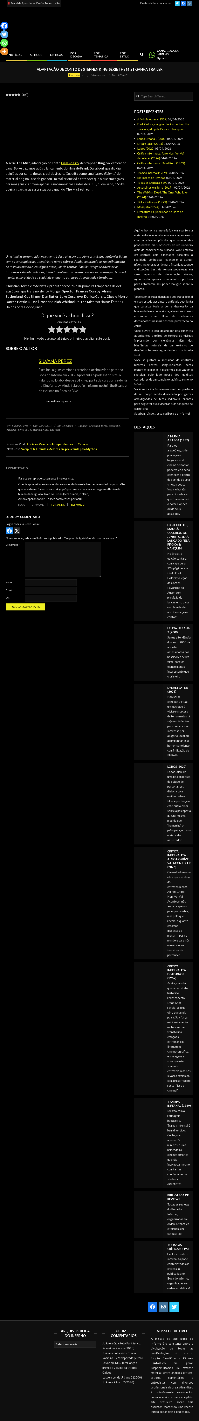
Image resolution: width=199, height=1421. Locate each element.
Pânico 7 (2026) (123, 1382)
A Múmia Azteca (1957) (152, 119)
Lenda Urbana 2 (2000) (152, 138)
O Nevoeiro (70, 163)
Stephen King (40, 429)
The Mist (55, 429)
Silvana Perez (55, 361)
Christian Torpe (98, 425)
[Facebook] (4, 26)
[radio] (51, 330)
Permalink (58, 504)
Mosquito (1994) (148, 207)
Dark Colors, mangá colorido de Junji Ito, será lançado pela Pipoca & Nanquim (178, 536)
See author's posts (58, 401)
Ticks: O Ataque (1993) (152, 202)
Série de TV (24, 429)
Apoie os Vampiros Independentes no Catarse (57, 444)
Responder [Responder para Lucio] (78, 504)
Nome (9, 582)
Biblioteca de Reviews (151, 177)
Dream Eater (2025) (150, 143)
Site (8, 597)
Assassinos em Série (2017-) (155, 187)
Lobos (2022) (145, 148)
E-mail (9, 590)
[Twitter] (4, 34)
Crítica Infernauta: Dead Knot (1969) (161, 163)
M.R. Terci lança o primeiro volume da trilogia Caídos (120, 1367)
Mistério (12, 429)
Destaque (114, 425)
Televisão (74, 75)
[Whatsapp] (4, 43)
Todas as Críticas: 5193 (152, 182)
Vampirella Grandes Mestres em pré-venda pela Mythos (59, 449)
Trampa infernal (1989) (152, 173)
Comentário (13, 544)
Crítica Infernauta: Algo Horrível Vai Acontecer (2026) (179, 859)
